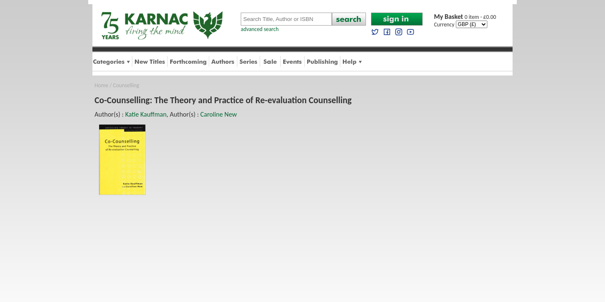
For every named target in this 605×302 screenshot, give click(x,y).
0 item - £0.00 (465, 17)
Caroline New (218, 114)
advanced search (260, 29)
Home (101, 85)
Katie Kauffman (145, 114)
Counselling (126, 85)
